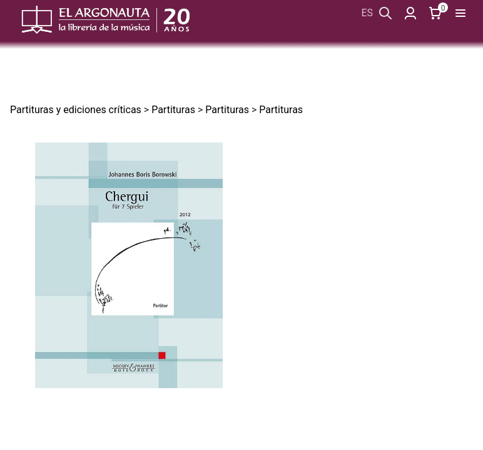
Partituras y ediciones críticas (75, 110)
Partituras (173, 110)
